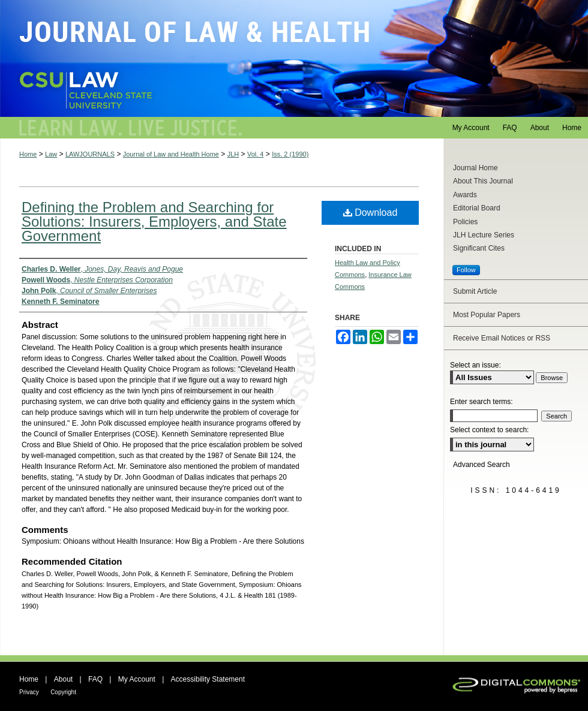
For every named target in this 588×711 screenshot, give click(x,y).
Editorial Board (476, 208)
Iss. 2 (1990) (290, 154)
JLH (233, 154)
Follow (466, 269)
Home (28, 154)
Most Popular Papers (486, 315)
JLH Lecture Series (483, 235)
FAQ (95, 679)
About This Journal (483, 181)
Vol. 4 (255, 154)
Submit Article (475, 291)
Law (51, 154)
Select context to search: (489, 430)
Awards (465, 195)
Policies (465, 222)
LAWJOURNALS (90, 154)
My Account (136, 679)
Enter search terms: (481, 401)
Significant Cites (479, 248)
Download (370, 212)
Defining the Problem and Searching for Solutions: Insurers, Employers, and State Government (154, 221)
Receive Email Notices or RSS (501, 338)
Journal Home (475, 168)
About (63, 679)
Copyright (63, 692)
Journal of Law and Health (294, 58)
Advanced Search (481, 464)
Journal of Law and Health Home (171, 154)
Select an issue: (475, 365)
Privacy (29, 692)
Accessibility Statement (208, 679)
